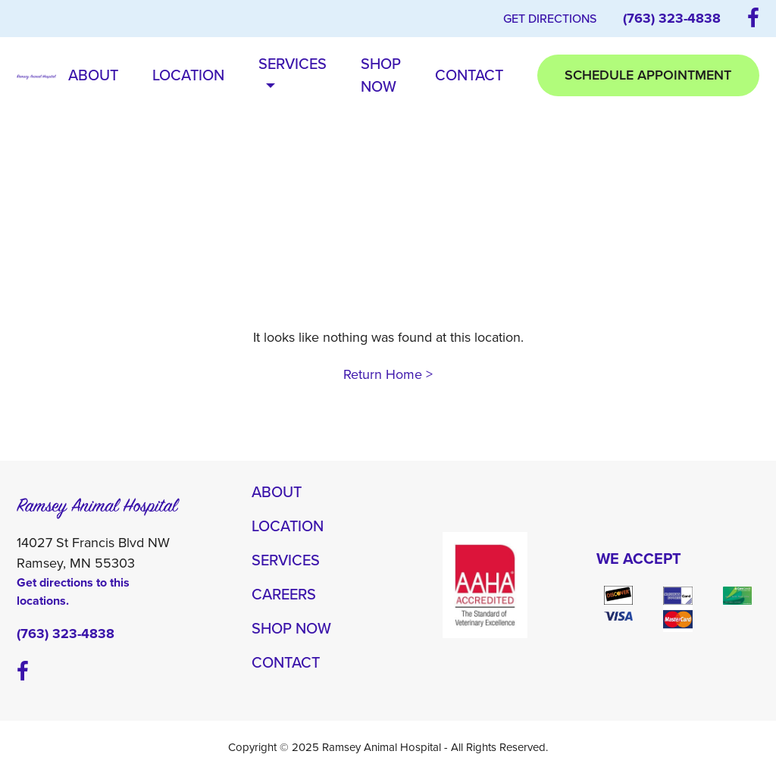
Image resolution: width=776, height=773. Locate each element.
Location (188, 75)
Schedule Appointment (648, 75)
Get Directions (549, 18)
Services (292, 75)
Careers (284, 594)
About (93, 75)
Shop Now (381, 75)
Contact (469, 75)
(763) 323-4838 (672, 18)
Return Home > (388, 374)
